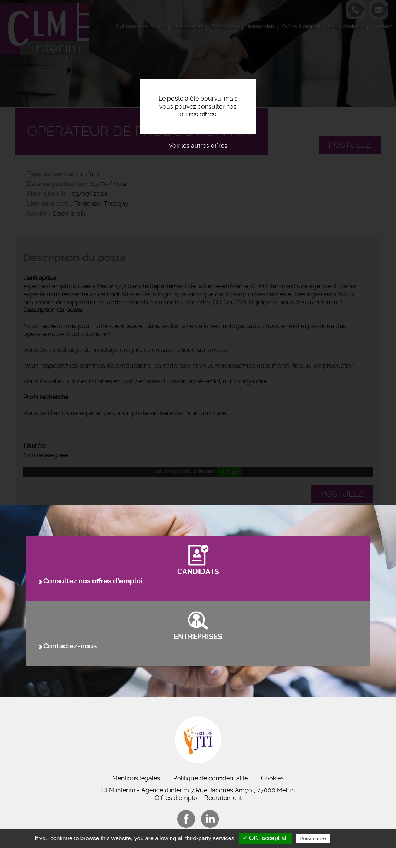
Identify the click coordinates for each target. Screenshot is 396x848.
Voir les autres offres (198, 145)
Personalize (313, 838)
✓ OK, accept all (265, 838)
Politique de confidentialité (210, 778)
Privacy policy (350, 838)
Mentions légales (136, 778)
